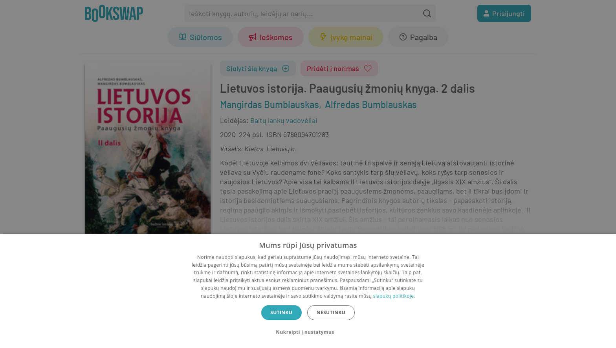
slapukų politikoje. (394, 296)
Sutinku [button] (281, 312)
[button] (308, 332)
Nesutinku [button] (331, 312)
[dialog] (308, 291)
